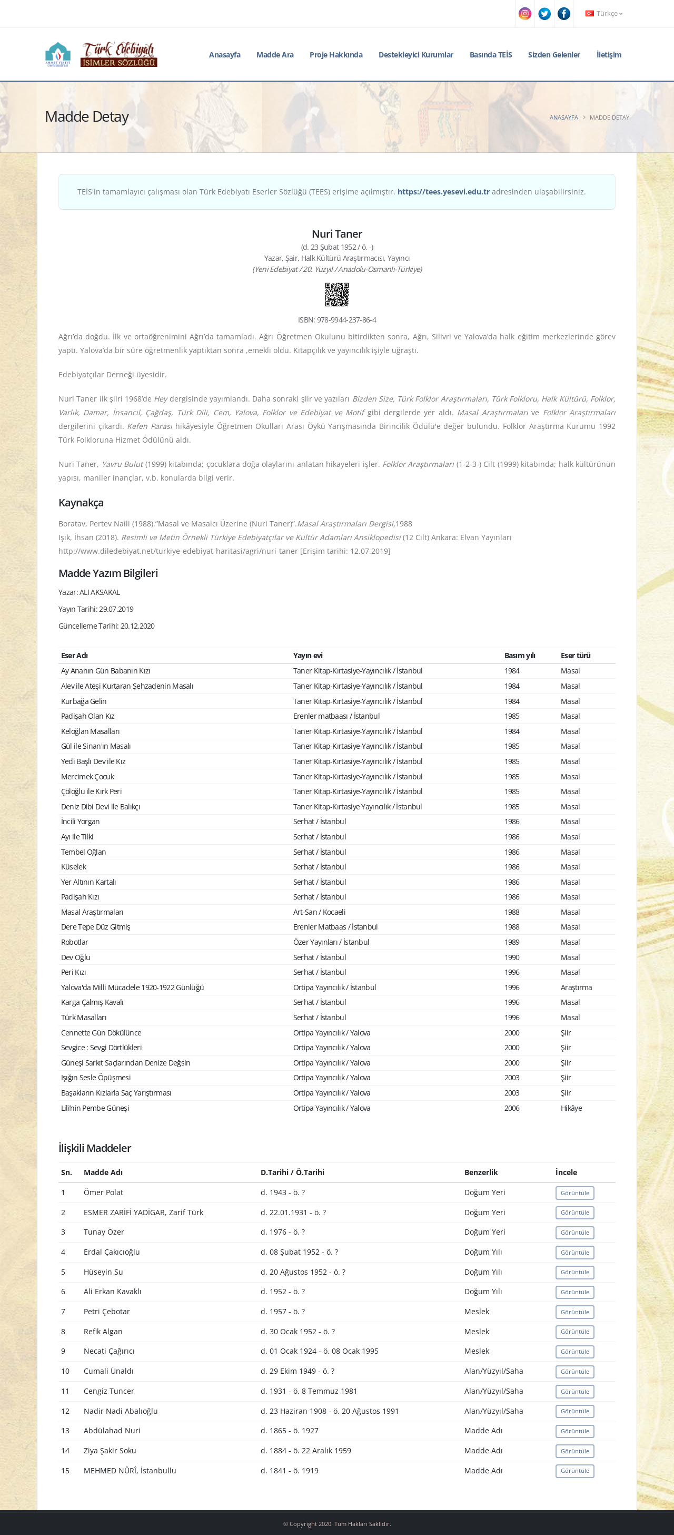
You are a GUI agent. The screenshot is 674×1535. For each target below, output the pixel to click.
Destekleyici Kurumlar (416, 55)
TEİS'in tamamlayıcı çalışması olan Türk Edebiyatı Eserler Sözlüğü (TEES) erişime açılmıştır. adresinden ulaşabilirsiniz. (331, 192)
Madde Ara (275, 55)
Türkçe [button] (604, 13)
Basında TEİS (491, 55)
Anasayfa (224, 55)
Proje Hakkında (336, 55)
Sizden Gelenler (554, 55)
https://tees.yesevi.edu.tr (444, 192)
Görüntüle (575, 1193)
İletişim (609, 55)
